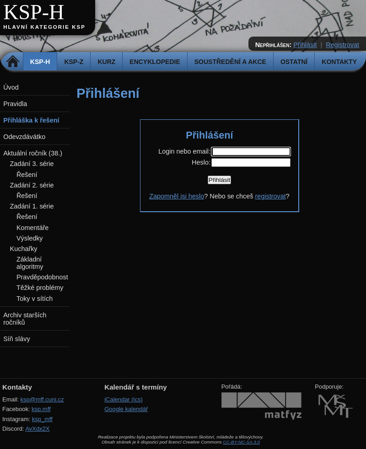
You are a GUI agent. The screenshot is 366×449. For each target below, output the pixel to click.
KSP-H (33, 12)
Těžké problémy (39, 287)
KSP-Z (73, 61)
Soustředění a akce (230, 61)
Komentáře (32, 227)
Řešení (27, 174)
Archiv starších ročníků (24, 318)
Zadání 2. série (32, 185)
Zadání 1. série (32, 206)
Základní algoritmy (29, 263)
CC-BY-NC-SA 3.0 (241, 441)
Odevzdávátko (24, 136)
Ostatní (293, 61)
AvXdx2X (37, 428)
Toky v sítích (34, 298)
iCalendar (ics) (123, 399)
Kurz (106, 61)
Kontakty (339, 61)
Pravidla (15, 103)
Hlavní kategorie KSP (44, 27)
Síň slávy (16, 338)
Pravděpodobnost (42, 277)
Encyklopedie (154, 61)
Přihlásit (305, 44)
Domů (13, 61)
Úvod (11, 87)
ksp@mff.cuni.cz (42, 399)
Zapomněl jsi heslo (176, 196)
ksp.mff (41, 409)
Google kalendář (126, 409)
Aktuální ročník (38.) (32, 153)
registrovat (270, 196)
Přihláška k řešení (31, 120)
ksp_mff (42, 419)
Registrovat (342, 44)
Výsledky (29, 238)
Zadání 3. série (32, 163)
